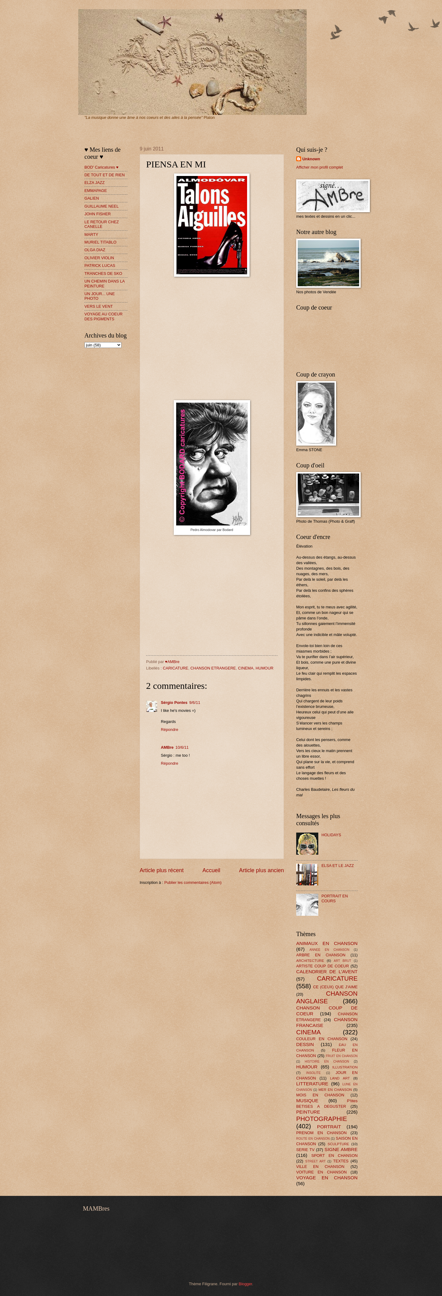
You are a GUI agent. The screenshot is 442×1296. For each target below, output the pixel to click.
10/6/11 (182, 747)
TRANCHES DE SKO (103, 273)
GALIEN (91, 198)
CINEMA (246, 668)
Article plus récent (162, 870)
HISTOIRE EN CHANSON (327, 1061)
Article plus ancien (261, 870)
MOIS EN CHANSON (320, 1095)
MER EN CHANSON (335, 1089)
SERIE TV (305, 1149)
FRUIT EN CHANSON (342, 1056)
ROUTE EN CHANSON (313, 1138)
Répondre (169, 729)
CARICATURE (175, 668)
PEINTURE (308, 1111)
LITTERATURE (312, 1083)
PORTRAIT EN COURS (334, 898)
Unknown (311, 159)
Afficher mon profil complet (319, 167)
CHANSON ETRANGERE (213, 668)
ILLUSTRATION (345, 1067)
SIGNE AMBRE (341, 1149)
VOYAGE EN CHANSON (327, 1177)
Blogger (245, 1284)
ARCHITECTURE (310, 960)
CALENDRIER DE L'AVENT (327, 971)
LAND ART (340, 1078)
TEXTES (340, 1161)
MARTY (91, 234)
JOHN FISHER (97, 214)
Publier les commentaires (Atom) (193, 882)
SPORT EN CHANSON (334, 1155)
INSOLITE (313, 1073)
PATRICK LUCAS (99, 265)
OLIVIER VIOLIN (99, 258)
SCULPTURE (338, 1144)
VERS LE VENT (98, 306)
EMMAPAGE (95, 190)
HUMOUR (264, 668)
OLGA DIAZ (94, 250)
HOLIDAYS (331, 835)
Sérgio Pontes (174, 702)
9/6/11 (194, 702)
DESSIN (305, 1044)
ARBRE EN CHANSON (320, 955)
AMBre (167, 747)
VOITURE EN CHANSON (321, 1172)
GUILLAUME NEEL (101, 206)
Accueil (211, 870)
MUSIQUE (307, 1100)
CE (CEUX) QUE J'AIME (335, 987)
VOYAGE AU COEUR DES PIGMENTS (103, 316)
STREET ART (315, 1161)
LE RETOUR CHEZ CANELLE (101, 224)
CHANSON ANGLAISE (327, 997)
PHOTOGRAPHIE (321, 1118)
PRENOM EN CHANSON (321, 1132)
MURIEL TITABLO (100, 242)
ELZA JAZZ (94, 182)
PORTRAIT (329, 1126)
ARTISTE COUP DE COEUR (322, 966)
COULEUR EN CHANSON (321, 1038)
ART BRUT (342, 960)
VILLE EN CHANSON (320, 1166)
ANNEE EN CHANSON (329, 949)
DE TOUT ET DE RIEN (104, 175)
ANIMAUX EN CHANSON (327, 943)
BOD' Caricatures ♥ (101, 167)
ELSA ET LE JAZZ (337, 865)
